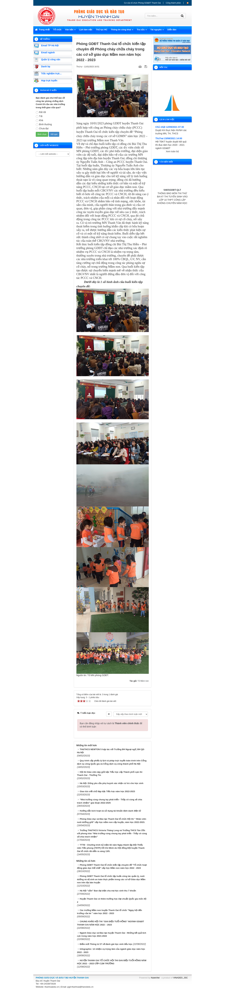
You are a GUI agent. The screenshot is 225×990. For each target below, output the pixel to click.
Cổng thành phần (173, 3)
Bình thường (44, 124)
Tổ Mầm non (143, 681)
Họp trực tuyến (49, 80)
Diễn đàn (171, 29)
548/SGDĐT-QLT (172, 194)
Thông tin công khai (122, 30)
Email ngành (48, 52)
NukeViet (155, 977)
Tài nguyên (157, 30)
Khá (39, 120)
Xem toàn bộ (172, 151)
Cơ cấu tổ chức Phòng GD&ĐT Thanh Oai (142, 3)
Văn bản (70, 30)
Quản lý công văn (50, 59)
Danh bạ (45, 66)
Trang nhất (42, 29)
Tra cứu (142, 30)
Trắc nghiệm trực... (51, 73)
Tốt (39, 116)
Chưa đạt (42, 128)
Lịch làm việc (85, 29)
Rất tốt (41, 112)
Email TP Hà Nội (50, 45)
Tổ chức (57, 29)
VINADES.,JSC (180, 977)
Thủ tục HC (101, 29)
